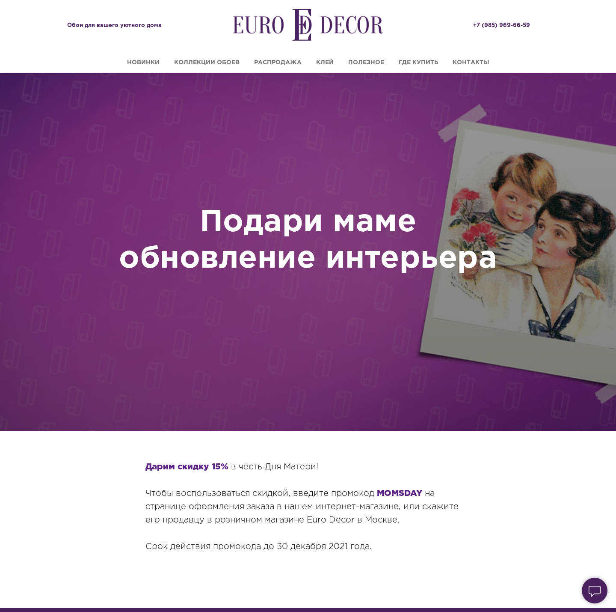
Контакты (471, 62)
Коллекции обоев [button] (207, 62)
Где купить (418, 62)
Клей (325, 62)
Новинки (143, 62)
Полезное (366, 62)
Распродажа (278, 62)
